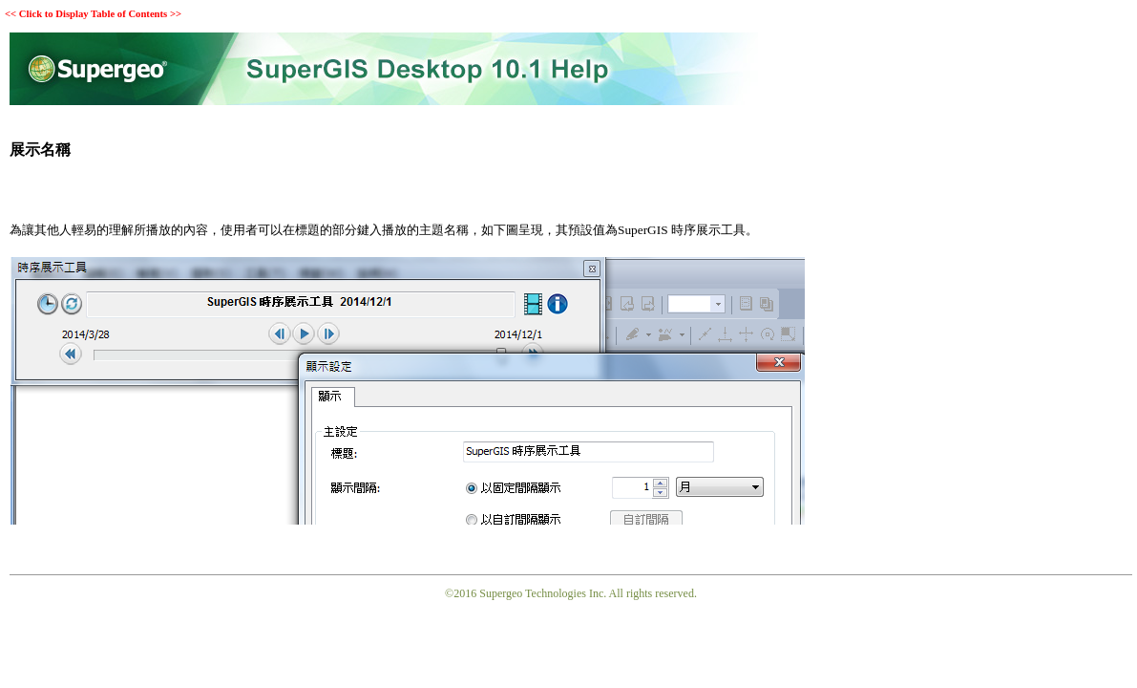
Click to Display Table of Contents (93, 14)
